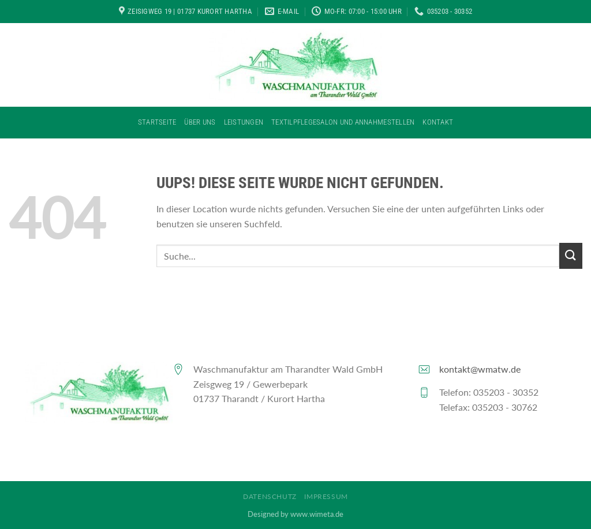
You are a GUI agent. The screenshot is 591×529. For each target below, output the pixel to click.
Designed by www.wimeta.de (295, 514)
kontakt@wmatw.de (480, 368)
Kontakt (437, 122)
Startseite (157, 122)
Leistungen (244, 122)
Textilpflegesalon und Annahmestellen (342, 122)
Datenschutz (270, 496)
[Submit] (570, 256)
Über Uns (199, 122)
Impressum (326, 496)
